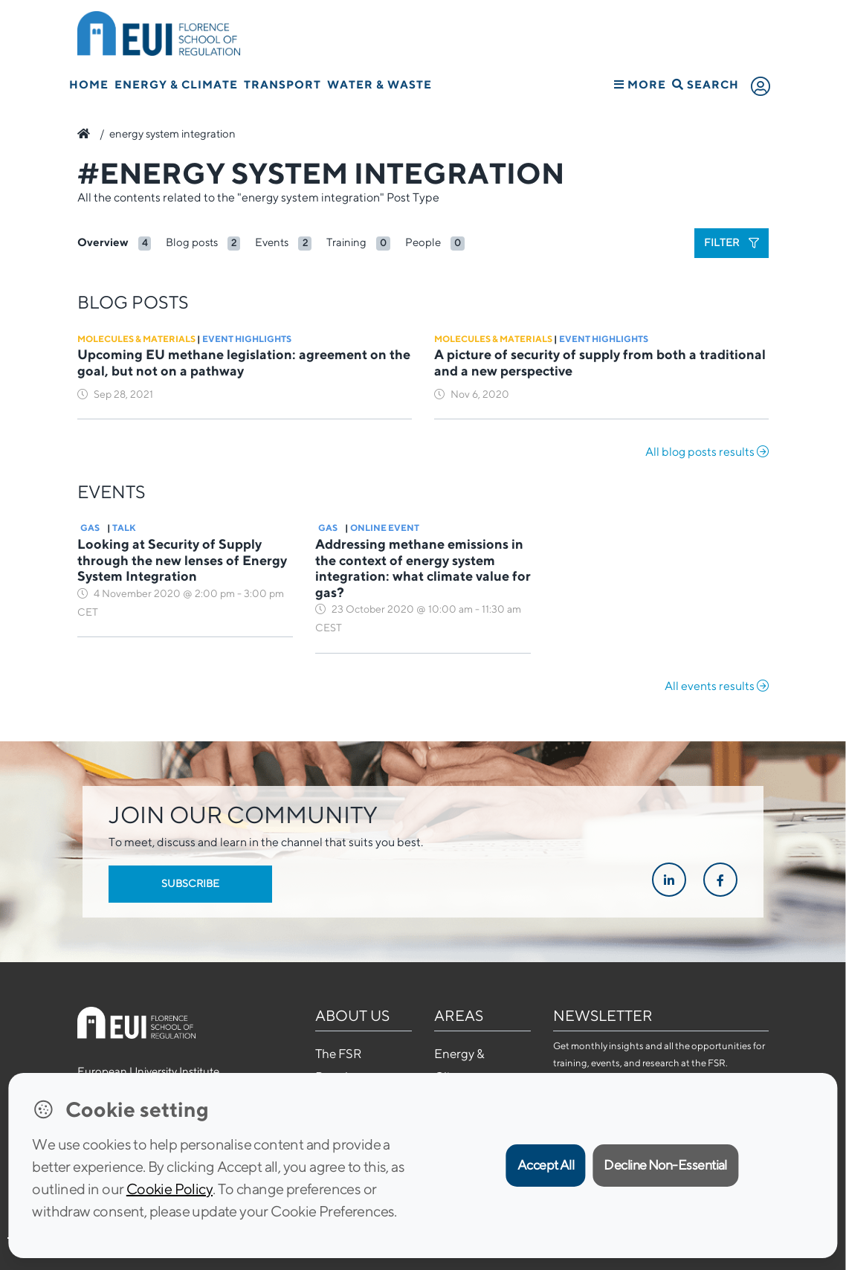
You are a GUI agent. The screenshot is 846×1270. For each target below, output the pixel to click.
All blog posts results (707, 452)
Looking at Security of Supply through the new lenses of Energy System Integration (182, 560)
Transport (282, 84)
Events (271, 242)
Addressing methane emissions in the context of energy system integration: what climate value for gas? (423, 568)
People (423, 242)
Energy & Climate (176, 84)
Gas (90, 527)
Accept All (546, 1165)
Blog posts (192, 242)
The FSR (338, 1053)
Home (89, 84)
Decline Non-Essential (665, 1165)
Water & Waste (379, 84)
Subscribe (190, 883)
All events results (717, 686)
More (640, 84)
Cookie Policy (169, 1188)
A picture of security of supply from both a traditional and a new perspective (600, 362)
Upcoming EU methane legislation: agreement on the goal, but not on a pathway (243, 362)
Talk (124, 527)
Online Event (384, 527)
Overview (103, 242)
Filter (731, 242)
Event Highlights (246, 338)
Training (346, 242)
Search (705, 84)
